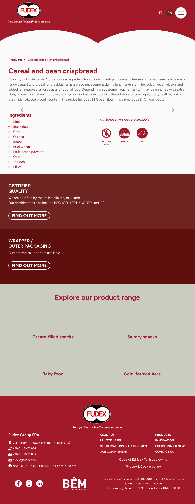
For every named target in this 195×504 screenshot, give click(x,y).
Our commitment (114, 451)
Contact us (164, 451)
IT (160, 13)
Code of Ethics (130, 459)
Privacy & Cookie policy (143, 466)
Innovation (164, 440)
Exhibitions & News (171, 446)
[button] (21, 109)
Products (15, 60)
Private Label (111, 440)
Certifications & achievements (125, 446)
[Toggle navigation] (181, 13)
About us (107, 434)
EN (169, 13)
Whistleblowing (155, 459)
